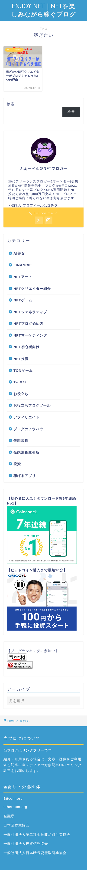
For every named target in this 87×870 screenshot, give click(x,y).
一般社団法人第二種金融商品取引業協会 (36, 834)
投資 (17, 464)
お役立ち (20, 394)
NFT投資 (21, 359)
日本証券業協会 (16, 825)
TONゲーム (23, 370)
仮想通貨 (20, 441)
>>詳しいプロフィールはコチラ (33, 205)
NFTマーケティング (30, 335)
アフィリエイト (26, 417)
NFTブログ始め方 (28, 323)
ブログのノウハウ (28, 429)
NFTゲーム (22, 300)
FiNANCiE (22, 265)
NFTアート (22, 277)
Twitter (19, 382)
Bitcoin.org (13, 798)
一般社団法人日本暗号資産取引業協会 (35, 853)
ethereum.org (15, 807)
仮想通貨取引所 (26, 452)
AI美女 (19, 253)
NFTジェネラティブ (30, 312)
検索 (10, 104)
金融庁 (9, 816)
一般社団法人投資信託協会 (25, 843)
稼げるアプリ (24, 476)
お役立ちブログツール (32, 405)
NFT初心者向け (26, 347)
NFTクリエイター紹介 (32, 289)
